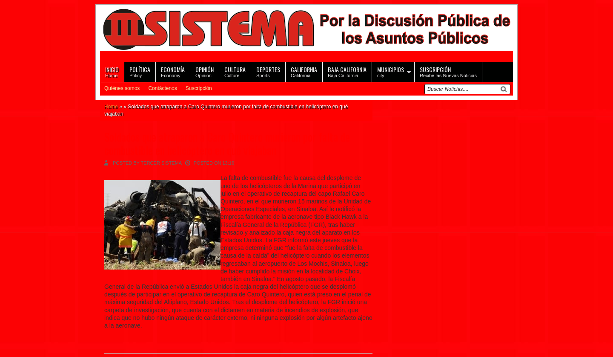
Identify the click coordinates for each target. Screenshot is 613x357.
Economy (173, 71)
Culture (235, 71)
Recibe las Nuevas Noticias (448, 71)
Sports (268, 71)
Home (112, 71)
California (304, 71)
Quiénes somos (122, 88)
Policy (139, 71)
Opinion (204, 71)
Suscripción (199, 88)
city (390, 71)
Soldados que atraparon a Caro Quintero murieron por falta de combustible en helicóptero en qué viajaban (227, 143)
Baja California (347, 71)
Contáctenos (162, 88)
